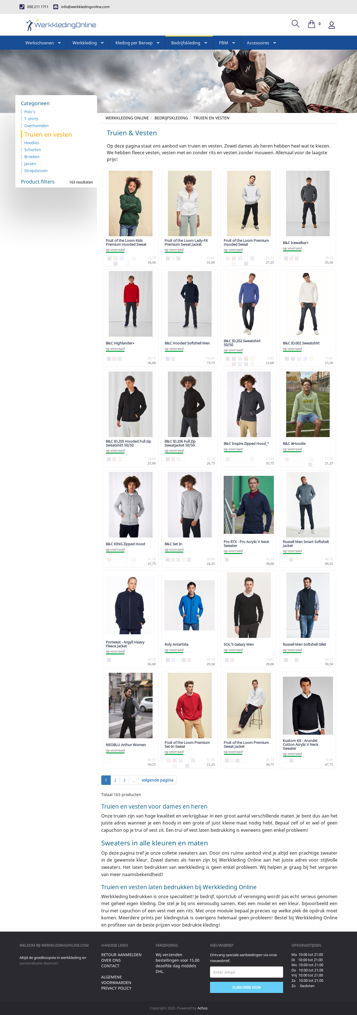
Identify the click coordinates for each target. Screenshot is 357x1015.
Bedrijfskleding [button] (189, 42)
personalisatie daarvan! (39, 963)
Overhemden (36, 125)
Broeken (32, 156)
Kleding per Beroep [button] (137, 42)
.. (133, 780)
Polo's (29, 111)
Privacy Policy (116, 988)
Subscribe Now (246, 987)
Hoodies (31, 142)
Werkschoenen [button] (43, 42)
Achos (202, 1008)
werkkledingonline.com (65, 945)
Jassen (30, 163)
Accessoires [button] (261, 42)
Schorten (32, 149)
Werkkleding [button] (88, 42)
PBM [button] (227, 42)
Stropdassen (36, 170)
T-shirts (31, 118)
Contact (110, 965)
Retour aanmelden (121, 954)
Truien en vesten (212, 117)
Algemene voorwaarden (116, 979)
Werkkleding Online (127, 117)
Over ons (111, 960)
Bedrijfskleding (171, 117)
